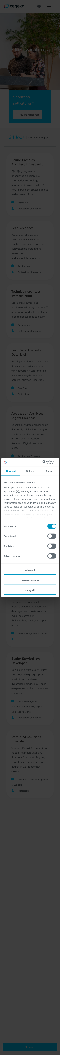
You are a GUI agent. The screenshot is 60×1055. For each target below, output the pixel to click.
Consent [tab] (11, 471)
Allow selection (30, 580)
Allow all (30, 570)
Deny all (30, 590)
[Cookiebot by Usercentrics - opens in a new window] (42, 462)
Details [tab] (30, 471)
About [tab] (49, 471)
